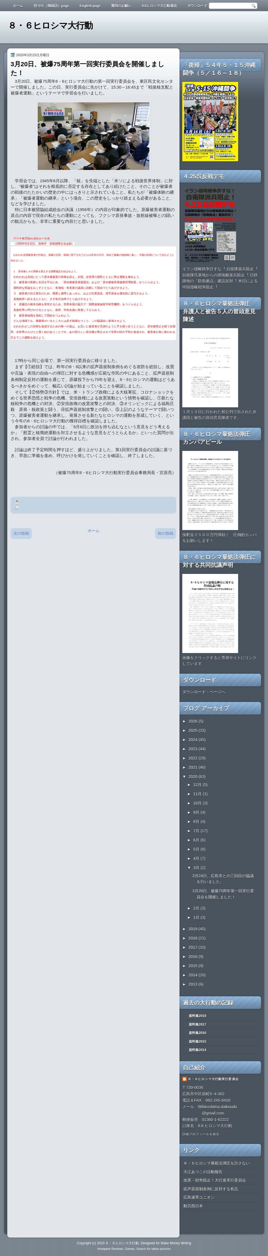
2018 (193, 938)
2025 (193, 730)
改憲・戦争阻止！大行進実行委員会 (214, 1180)
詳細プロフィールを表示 (200, 1134)
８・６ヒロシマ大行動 (50, 25)
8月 (196, 821)
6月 (196, 840)
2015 (193, 966)
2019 (193, 929)
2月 (196, 908)
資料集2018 (197, 1016)
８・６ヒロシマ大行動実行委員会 (213, 1079)
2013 (193, 984)
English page (90, 6)
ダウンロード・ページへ (203, 692)
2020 (193, 776)
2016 (193, 956)
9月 (196, 812)
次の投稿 (21, 533)
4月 (196, 858)
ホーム (18, 6)
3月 (196, 867)
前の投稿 (165, 533)
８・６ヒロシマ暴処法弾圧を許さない (216, 1163)
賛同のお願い (121, 6)
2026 (193, 721)
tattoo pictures (161, 1248)
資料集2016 (197, 1033)
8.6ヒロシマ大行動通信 (159, 6)
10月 (198, 803)
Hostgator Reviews (110, 1248)
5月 (196, 849)
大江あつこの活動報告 (202, 1172)
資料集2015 (197, 1042)
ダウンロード (197, 6)
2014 (193, 975)
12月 (198, 784)
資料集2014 (197, 1050)
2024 (193, 739)
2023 (193, 749)
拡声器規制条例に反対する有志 (210, 1189)
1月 (196, 917)
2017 (193, 947)
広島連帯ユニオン (199, 1197)
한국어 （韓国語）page (51, 6)
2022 (193, 758)
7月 (196, 831)
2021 (193, 767)
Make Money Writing (176, 1243)
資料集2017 (197, 1024)
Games (130, 1248)
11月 (198, 794)
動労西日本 (193, 1206)
